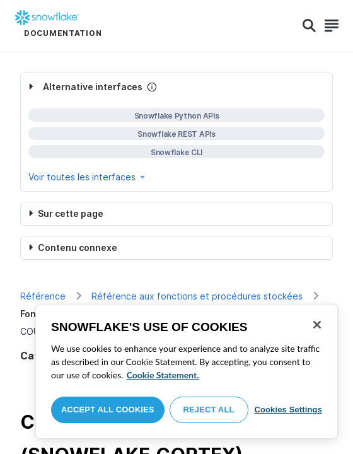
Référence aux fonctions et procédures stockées (197, 296)
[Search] (309, 26)
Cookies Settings (288, 409)
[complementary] (176, 132)
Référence (43, 296)
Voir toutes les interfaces (87, 177)
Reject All (208, 409)
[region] (186, 371)
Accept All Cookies (107, 409)
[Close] (317, 325)
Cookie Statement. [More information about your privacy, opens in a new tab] (163, 375)
